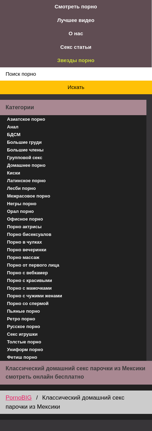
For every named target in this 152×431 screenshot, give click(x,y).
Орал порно (20, 211)
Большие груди (24, 142)
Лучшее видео (75, 20)
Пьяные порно (23, 311)
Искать (76, 87)
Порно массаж (23, 257)
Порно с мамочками (29, 288)
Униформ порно (25, 349)
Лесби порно (21, 188)
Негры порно (21, 203)
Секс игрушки (22, 334)
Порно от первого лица (33, 265)
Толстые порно (24, 341)
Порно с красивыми (29, 280)
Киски (13, 173)
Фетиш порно (22, 357)
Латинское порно (26, 180)
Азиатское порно (26, 119)
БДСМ (14, 134)
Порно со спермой (28, 303)
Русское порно (23, 326)
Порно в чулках (24, 242)
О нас (75, 33)
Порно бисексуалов (29, 234)
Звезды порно (75, 60)
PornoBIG (19, 397)
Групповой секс (24, 157)
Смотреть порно (76, 6)
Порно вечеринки (26, 249)
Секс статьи (76, 47)
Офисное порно (25, 219)
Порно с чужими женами (34, 295)
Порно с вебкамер (27, 272)
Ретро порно (21, 318)
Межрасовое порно (28, 196)
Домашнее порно (26, 165)
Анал (13, 126)
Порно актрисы (24, 226)
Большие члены (25, 150)
